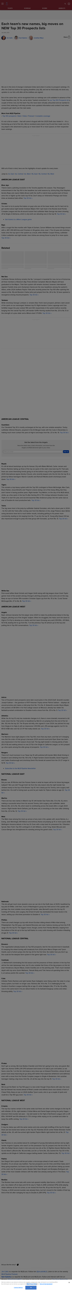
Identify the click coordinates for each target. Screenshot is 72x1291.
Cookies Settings (18, 1287)
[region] (36, 1285)
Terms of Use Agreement (46, 1284)
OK (31, 1287)
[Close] (69, 1282)
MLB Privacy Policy (32, 1284)
